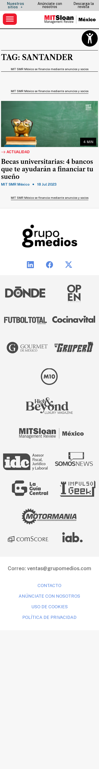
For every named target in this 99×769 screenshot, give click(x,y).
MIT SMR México (15, 184)
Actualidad (15, 152)
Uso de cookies (49, 606)
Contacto (49, 585)
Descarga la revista (83, 5)
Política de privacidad (49, 617)
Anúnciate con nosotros (49, 5)
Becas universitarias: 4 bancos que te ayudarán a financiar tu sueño (47, 169)
